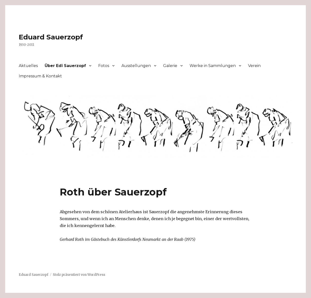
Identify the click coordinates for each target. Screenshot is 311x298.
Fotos (103, 65)
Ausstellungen (136, 65)
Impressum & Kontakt (40, 76)
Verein (254, 65)
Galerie (170, 65)
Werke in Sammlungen (213, 65)
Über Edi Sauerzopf (65, 65)
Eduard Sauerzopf (51, 37)
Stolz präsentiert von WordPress (79, 275)
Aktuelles (28, 65)
